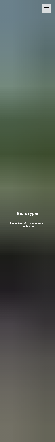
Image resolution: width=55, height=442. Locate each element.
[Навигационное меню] (46, 8)
